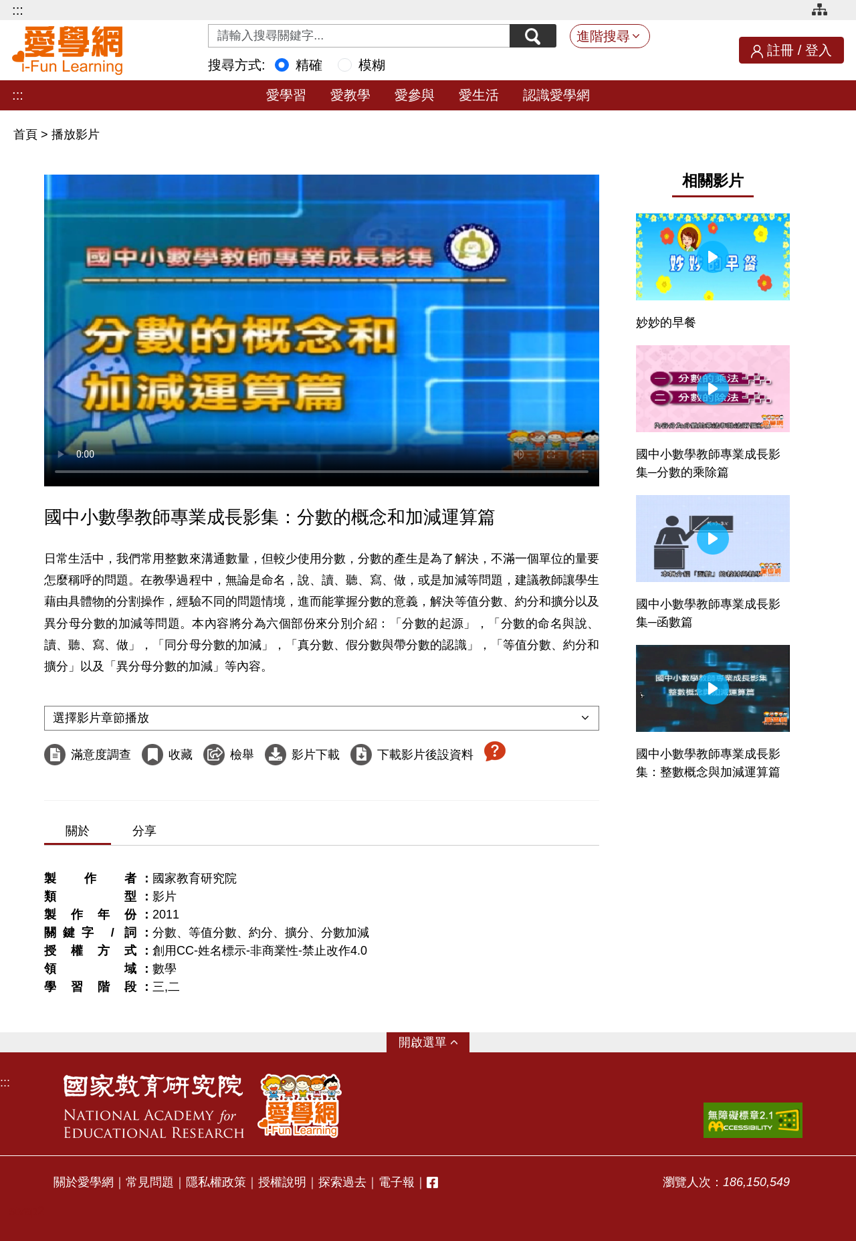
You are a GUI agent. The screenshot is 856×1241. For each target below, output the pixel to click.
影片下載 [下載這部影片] (316, 754)
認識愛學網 (556, 95)
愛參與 (415, 95)
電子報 (397, 1182)
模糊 (371, 65)
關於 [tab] (78, 831)
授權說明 (282, 1182)
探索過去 (342, 1182)
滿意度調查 (101, 754)
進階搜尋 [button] (603, 36)
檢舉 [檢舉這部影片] (242, 754)
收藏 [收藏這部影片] (181, 754)
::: (17, 10)
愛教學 (350, 95)
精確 (309, 65)
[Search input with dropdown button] (359, 35)
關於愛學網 (84, 1182)
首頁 (27, 134)
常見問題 (150, 1182)
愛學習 (286, 95)
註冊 (780, 50)
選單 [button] (435, 1042)
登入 (818, 50)
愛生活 (479, 95)
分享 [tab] (144, 831)
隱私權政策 (216, 1182)
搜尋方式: (236, 65)
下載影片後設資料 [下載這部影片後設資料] (425, 754)
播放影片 (75, 134)
